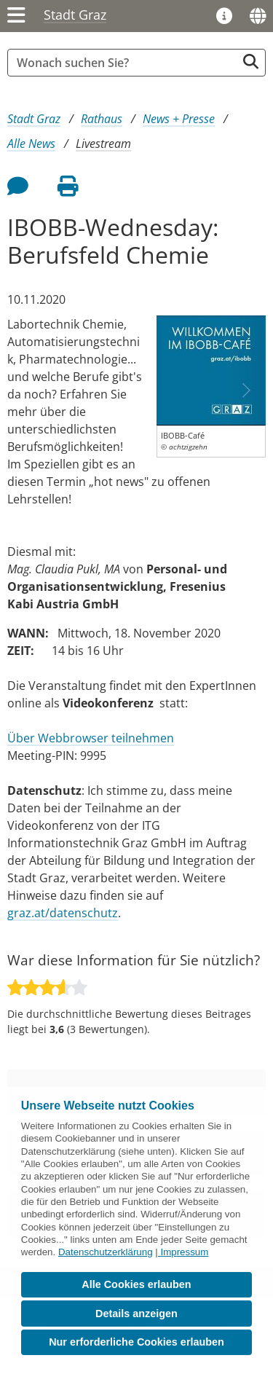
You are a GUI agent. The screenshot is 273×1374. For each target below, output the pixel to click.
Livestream (103, 144)
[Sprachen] (258, 16)
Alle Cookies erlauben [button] (136, 1284)
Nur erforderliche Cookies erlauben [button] (136, 1342)
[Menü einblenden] (16, 16)
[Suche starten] (250, 61)
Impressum (184, 1252)
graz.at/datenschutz (62, 913)
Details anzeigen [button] (136, 1313)
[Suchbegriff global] (125, 63)
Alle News (31, 144)
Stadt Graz (75, 14)
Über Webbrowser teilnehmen (90, 738)
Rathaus (101, 119)
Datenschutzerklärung (105, 1252)
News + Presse (179, 119)
